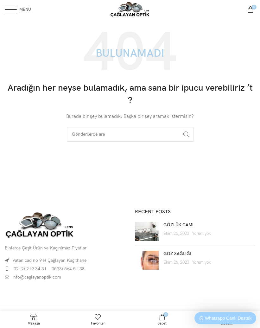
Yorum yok (201, 233)
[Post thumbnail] (147, 231)
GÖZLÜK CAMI (178, 225)
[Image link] (39, 224)
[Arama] (130, 134)
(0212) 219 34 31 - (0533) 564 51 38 (48, 269)
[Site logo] (130, 9)
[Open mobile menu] (18, 9)
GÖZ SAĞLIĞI (177, 253)
